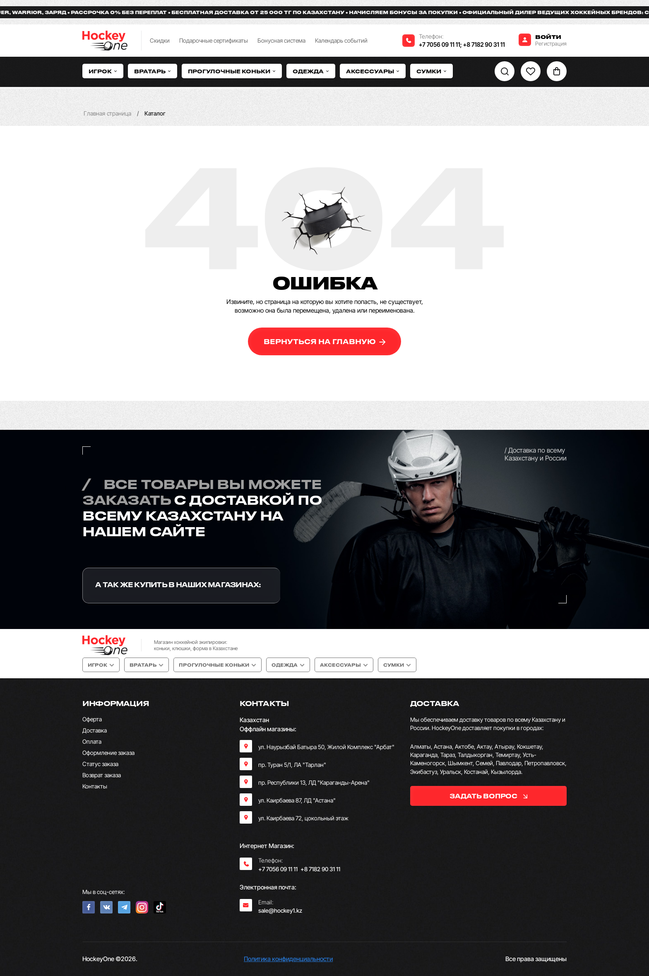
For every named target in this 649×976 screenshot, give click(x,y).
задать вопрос (488, 796)
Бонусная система (281, 40)
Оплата (91, 741)
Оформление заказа (108, 752)
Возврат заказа (101, 774)
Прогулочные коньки (232, 71)
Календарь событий (341, 40)
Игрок (103, 71)
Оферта (92, 719)
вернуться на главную (325, 341)
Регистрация (551, 43)
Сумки (431, 71)
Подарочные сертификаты (213, 40)
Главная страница (107, 113)
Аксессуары (372, 71)
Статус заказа (100, 763)
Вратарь (152, 71)
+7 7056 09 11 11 (439, 44)
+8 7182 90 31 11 (484, 44)
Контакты (94, 786)
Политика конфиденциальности (288, 959)
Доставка (94, 730)
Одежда (311, 71)
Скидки (160, 40)
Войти (548, 37)
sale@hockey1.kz (280, 910)
